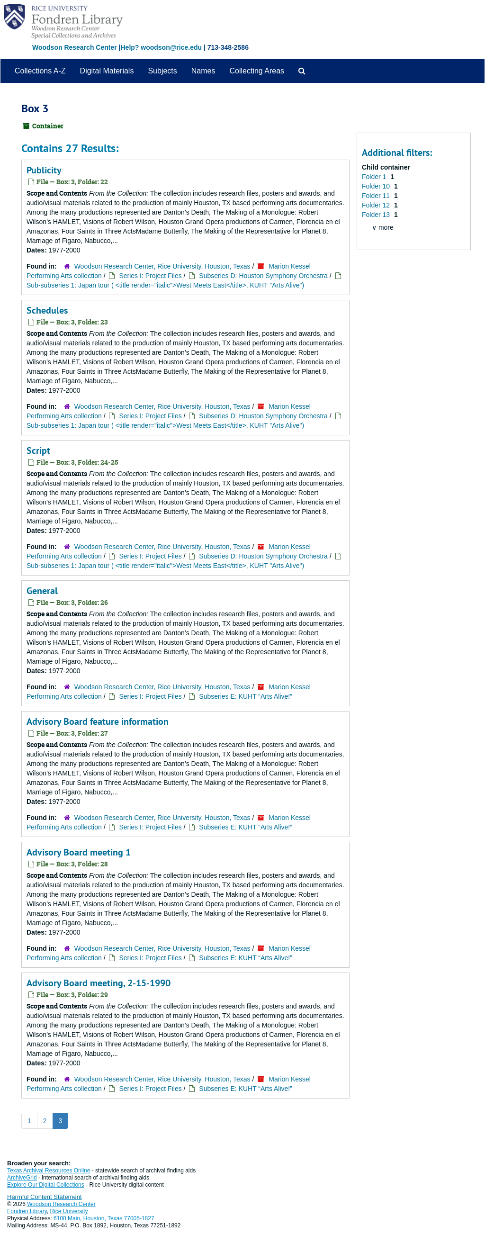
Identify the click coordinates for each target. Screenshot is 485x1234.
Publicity (44, 170)
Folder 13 (377, 214)
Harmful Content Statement (44, 1196)
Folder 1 (375, 176)
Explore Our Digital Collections (45, 1184)
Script (38, 450)
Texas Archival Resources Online (48, 1170)
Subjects (162, 71)
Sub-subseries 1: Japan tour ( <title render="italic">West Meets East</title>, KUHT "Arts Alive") (165, 285)
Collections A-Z (40, 71)
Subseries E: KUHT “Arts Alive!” (245, 696)
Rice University (69, 1211)
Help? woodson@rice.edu (161, 47)
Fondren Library (27, 1211)
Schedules (47, 310)
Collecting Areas (256, 71)
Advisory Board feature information (98, 721)
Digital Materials (107, 71)
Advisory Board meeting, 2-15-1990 (99, 983)
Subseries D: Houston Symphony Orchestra (263, 275)
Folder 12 (377, 205)
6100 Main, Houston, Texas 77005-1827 (104, 1218)
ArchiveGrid (22, 1177)
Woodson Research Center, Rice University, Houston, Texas (162, 266)
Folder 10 (377, 186)
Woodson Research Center (74, 47)
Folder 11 (377, 195)
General (42, 591)
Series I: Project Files (150, 275)
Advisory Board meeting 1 (79, 852)
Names (203, 71)
